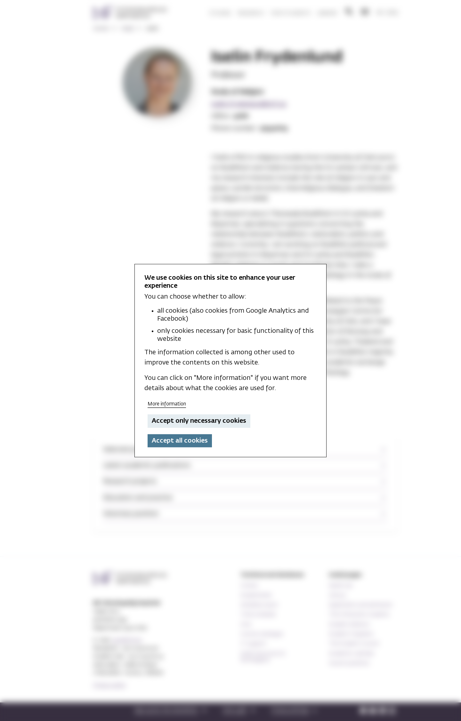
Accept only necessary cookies (199, 421)
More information (167, 403)
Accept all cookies (180, 440)
